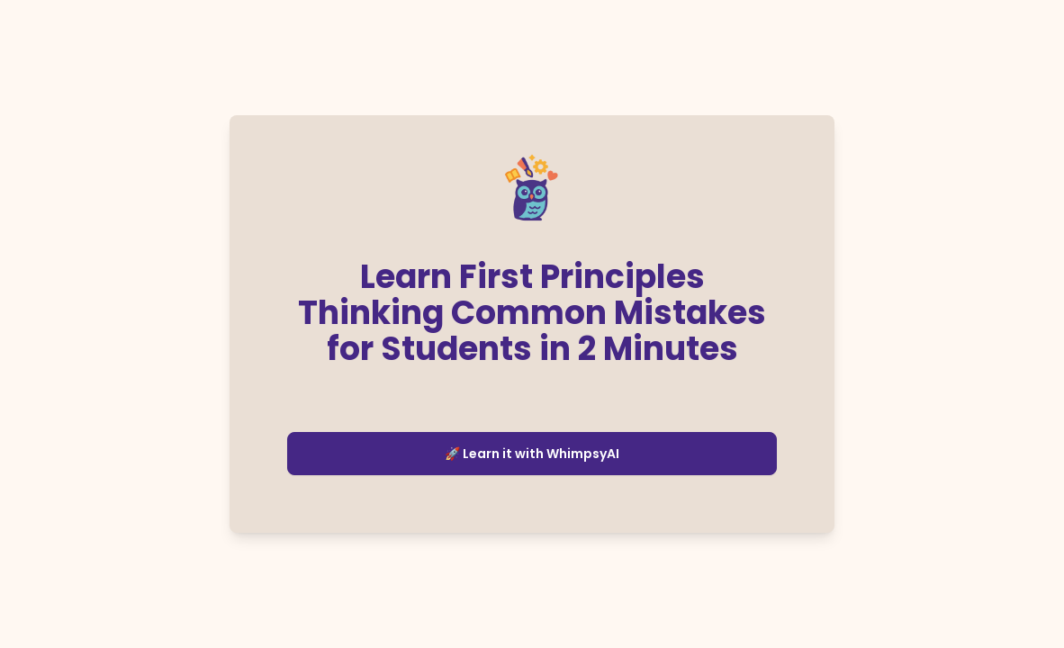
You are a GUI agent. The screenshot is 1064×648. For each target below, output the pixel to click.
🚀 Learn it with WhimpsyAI (532, 454)
